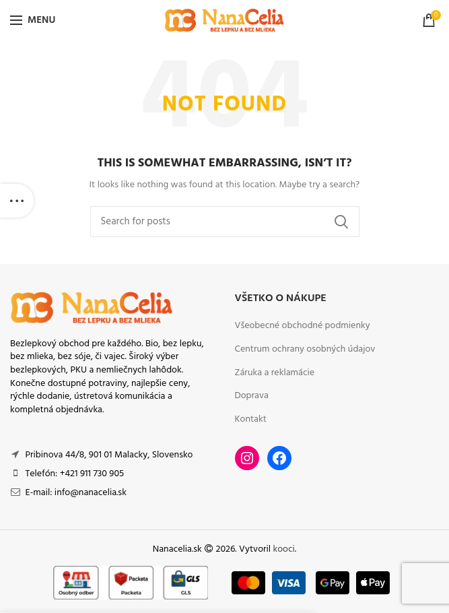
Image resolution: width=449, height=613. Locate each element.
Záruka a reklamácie (275, 373)
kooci (284, 549)
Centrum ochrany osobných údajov (305, 349)
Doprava (252, 396)
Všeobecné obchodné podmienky (302, 326)
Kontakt (251, 419)
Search (341, 221)
